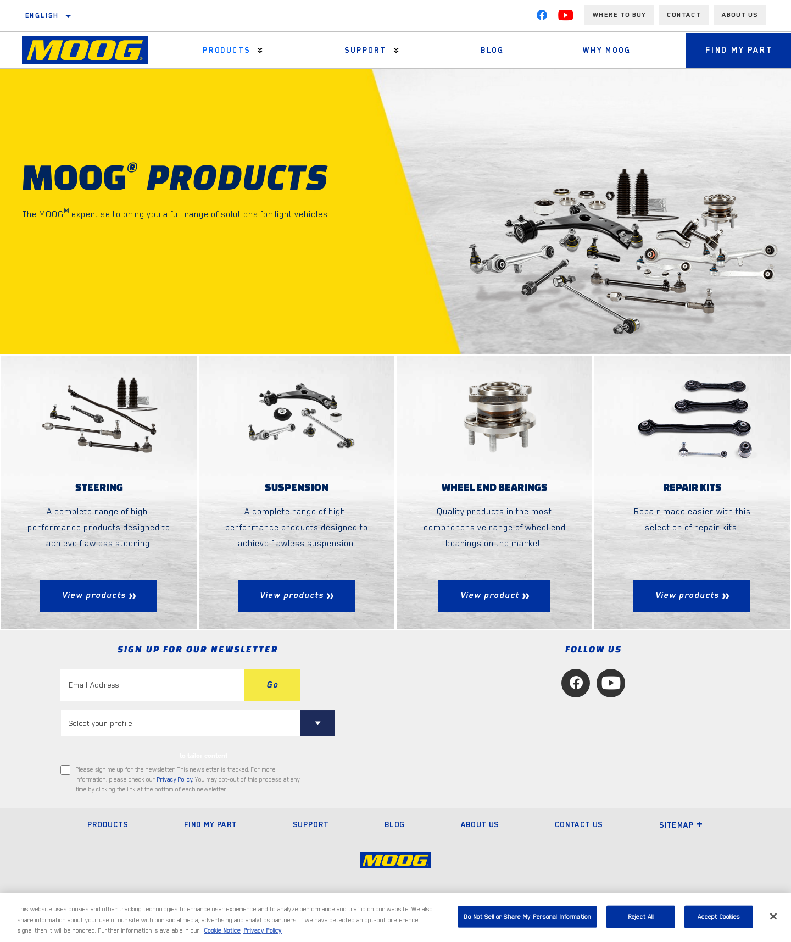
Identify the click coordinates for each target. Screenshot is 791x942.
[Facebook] (541, 17)
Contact (684, 15)
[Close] (773, 916)
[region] (395, 917)
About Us (480, 825)
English (42, 15)
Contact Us (579, 825)
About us (740, 15)
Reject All (641, 916)
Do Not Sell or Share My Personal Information (527, 916)
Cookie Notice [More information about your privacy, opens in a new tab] (222, 930)
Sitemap (681, 825)
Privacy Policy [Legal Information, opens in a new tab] (262, 930)
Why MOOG (601, 50)
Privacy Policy (174, 779)
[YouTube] (565, 17)
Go (272, 685)
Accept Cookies (719, 916)
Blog (488, 50)
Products (225, 50)
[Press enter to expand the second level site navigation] (259, 50)
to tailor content (203, 756)
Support (362, 50)
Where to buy (619, 15)
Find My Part (210, 825)
